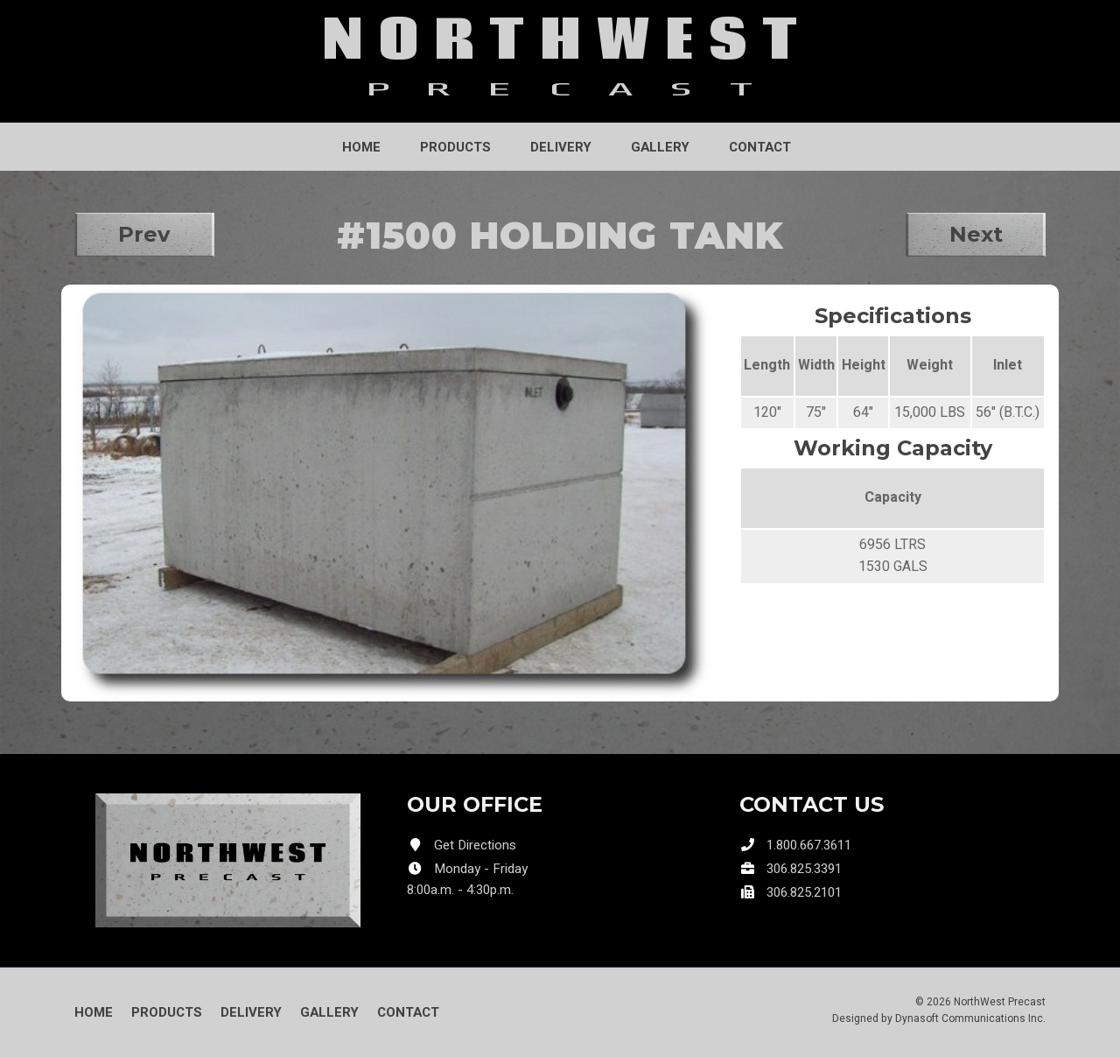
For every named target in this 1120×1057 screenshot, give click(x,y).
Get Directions (475, 845)
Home (361, 147)
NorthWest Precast (1000, 1002)
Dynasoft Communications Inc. (970, 1018)
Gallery (660, 147)
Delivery (561, 147)
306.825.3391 (804, 868)
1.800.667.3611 (808, 845)
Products (455, 147)
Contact (760, 147)
